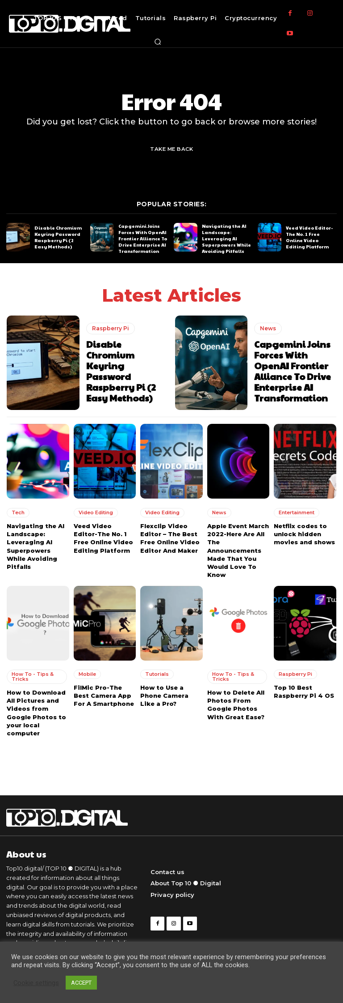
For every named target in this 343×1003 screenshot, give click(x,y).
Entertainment (296, 512)
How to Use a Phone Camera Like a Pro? (164, 695)
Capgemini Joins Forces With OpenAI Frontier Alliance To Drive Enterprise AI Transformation (142, 238)
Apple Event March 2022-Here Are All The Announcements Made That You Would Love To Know (238, 550)
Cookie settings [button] (36, 983)
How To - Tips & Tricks (33, 676)
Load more (171, 758)
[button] (157, 41)
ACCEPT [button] (81, 982)
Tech (18, 512)
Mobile (87, 673)
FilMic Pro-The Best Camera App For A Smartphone (104, 695)
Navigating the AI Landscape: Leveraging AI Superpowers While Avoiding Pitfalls (226, 238)
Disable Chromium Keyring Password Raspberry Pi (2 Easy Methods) (58, 236)
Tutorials (157, 673)
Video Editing (96, 512)
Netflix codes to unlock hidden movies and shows (304, 534)
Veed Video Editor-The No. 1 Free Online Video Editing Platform (309, 236)
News (268, 327)
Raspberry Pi (110, 327)
